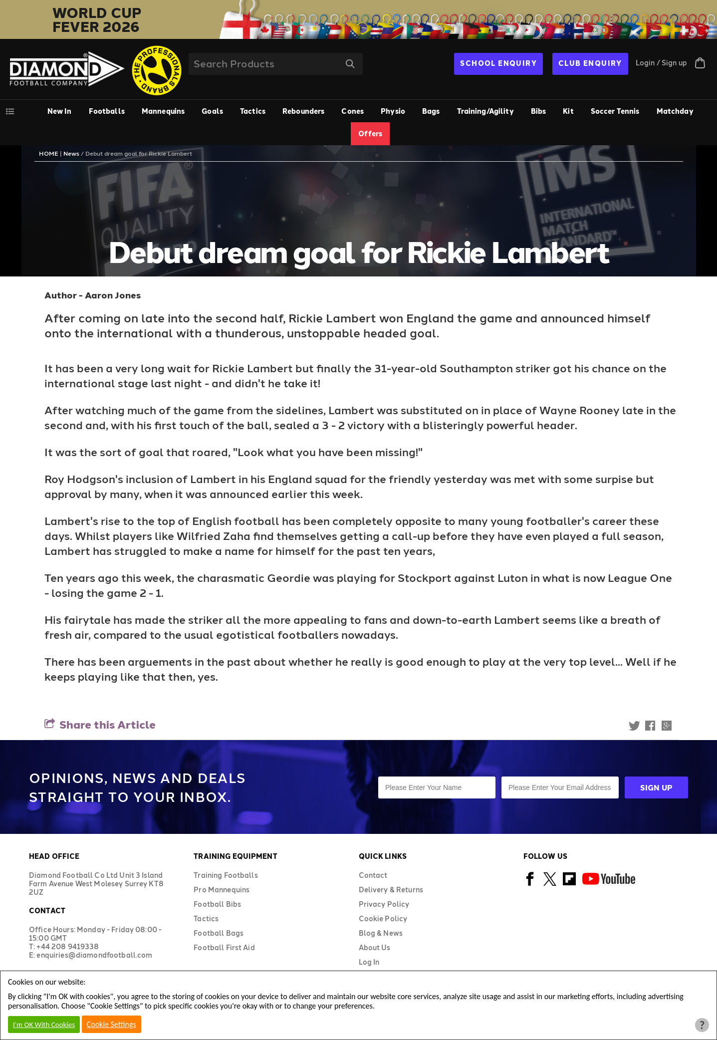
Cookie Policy (383, 918)
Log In (369, 962)
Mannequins (163, 111)
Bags (431, 111)
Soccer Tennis (615, 111)
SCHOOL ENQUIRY (498, 63)
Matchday (675, 111)
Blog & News (381, 933)
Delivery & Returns (391, 889)
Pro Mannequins (221, 889)
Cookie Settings (111, 1024)
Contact (373, 875)
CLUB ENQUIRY (590, 63)
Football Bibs (217, 904)
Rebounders (303, 111)
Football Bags (218, 933)
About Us (375, 947)
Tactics (252, 111)
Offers (370, 133)
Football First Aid (224, 947)
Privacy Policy (384, 904)
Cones (352, 111)
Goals (212, 111)
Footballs (107, 111)
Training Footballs (226, 875)
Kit (568, 111)
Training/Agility (485, 111)
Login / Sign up (661, 62)
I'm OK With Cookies (44, 1024)
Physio (393, 111)
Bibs (538, 111)
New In (59, 111)
